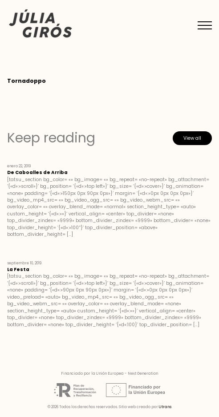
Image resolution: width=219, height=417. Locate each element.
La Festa (18, 269)
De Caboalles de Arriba (37, 172)
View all (192, 138)
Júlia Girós (40, 24)
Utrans (165, 406)
